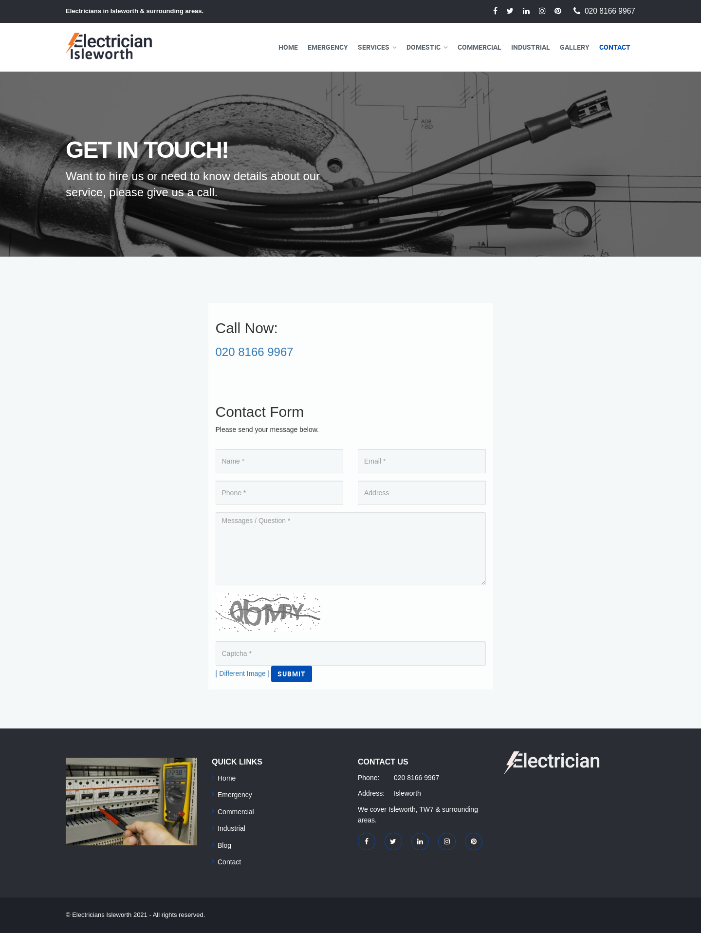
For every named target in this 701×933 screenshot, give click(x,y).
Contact (614, 47)
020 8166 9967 (610, 11)
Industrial (530, 47)
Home (288, 47)
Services (373, 47)
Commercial (479, 47)
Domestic (423, 47)
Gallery (575, 47)
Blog (224, 845)
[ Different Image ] (243, 673)
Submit (291, 673)
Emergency (328, 47)
